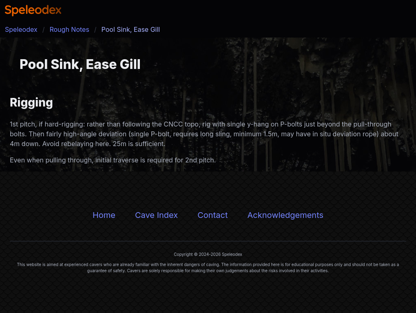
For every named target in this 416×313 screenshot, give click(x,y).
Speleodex (21, 29)
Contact (212, 215)
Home (104, 215)
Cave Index (156, 215)
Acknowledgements (285, 215)
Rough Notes (69, 29)
